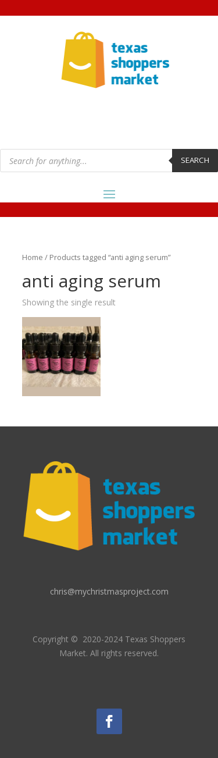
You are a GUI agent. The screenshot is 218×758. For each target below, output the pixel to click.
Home (32, 257)
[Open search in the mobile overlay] (109, 160)
